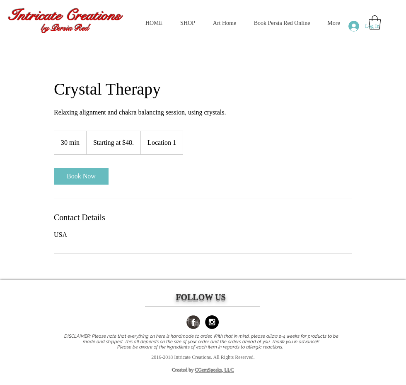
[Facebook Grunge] (193, 322)
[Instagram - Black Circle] (212, 322)
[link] (81, 176)
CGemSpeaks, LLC (214, 370)
